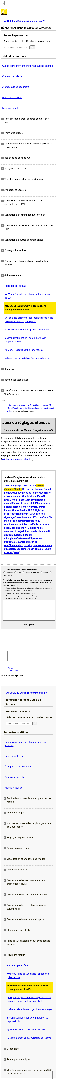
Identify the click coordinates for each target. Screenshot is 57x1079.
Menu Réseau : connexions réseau (24, 349)
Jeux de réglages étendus (19, 459)
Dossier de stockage (33, 489)
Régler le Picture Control (24, 506)
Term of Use (12, 671)
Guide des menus (40, 405)
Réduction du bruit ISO (21, 513)
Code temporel (23, 549)
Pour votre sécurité (12, 97)
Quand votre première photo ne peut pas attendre (27, 65)
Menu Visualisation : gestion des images (27, 329)
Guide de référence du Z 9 (20, 405)
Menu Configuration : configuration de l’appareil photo (25, 340)
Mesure (28, 524)
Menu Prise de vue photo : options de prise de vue (28, 296)
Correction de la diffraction (29, 517)
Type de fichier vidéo (34, 492)
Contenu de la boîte (12, 76)
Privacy (10, 668)
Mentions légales (11, 108)
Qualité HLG (26, 510)
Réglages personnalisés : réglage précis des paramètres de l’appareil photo (29, 319)
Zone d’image (17, 499)
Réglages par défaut (15, 285)
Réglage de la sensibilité (24, 503)
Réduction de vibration (35, 531)
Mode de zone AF (19, 527)
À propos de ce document (15, 87)
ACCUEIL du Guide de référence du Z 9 (26, 692)
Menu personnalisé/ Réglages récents (27, 358)
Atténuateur (23, 538)
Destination (17, 492)
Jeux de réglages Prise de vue (20, 485)
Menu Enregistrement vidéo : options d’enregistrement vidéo (25, 308)
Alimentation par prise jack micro (26, 545)
